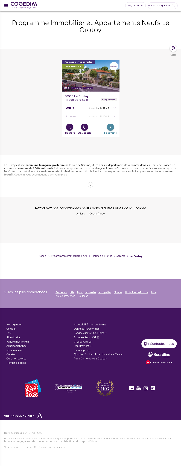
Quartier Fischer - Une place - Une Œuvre (98, 354)
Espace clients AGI (85, 337)
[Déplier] (90, 184)
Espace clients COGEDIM (89, 333)
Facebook (131, 388)
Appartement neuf (16, 345)
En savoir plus (90, 76)
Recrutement (81, 345)
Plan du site (13, 337)
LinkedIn (153, 388)
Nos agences (14, 324)
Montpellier (104, 292)
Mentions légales (16, 362)
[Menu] (6, 5)
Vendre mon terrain (17, 341)
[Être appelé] (84, 127)
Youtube (138, 388)
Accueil (43, 256)
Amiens (80, 213)
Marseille (90, 292)
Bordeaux (61, 292)
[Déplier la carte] (173, 48)
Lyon (80, 292)
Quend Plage (97, 213)
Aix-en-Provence (65, 296)
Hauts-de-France (102, 256)
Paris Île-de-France (136, 292)
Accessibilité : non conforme (90, 324)
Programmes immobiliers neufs (69, 256)
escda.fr (61, 447)
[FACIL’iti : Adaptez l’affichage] (159, 362)
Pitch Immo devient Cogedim (91, 358)
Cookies (10, 354)
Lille (72, 292)
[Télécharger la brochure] (69, 127)
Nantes (118, 292)
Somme (120, 256)
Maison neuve (14, 350)
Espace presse (82, 350)
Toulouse (83, 296)
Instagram (146, 388)
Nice (153, 292)
